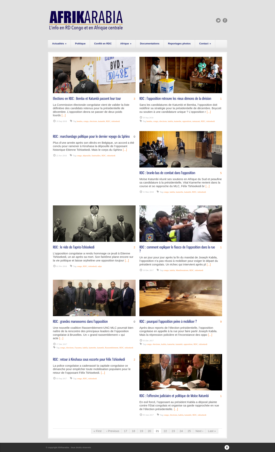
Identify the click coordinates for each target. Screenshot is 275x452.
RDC (108, 121)
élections (93, 121)
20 (149, 431)
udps (100, 266)
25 (189, 431)
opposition (186, 121)
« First (98, 431)
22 (165, 431)
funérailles (96, 155)
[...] (64, 115)
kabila (170, 121)
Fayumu (78, 347)
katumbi (101, 121)
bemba (79, 121)
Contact (205, 43)
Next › (199, 431)
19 (141, 431)
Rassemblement (111, 347)
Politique (80, 43)
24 (181, 431)
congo (86, 121)
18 (133, 431)
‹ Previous (112, 431)
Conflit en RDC (103, 43)
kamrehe (92, 347)
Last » (212, 431)
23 (173, 431)
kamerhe (177, 121)
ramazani (196, 121)
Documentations (149, 43)
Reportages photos (179, 43)
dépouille (87, 155)
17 (125, 431)
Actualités (59, 43)
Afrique (125, 43)
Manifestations (182, 270)
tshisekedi (116, 121)
